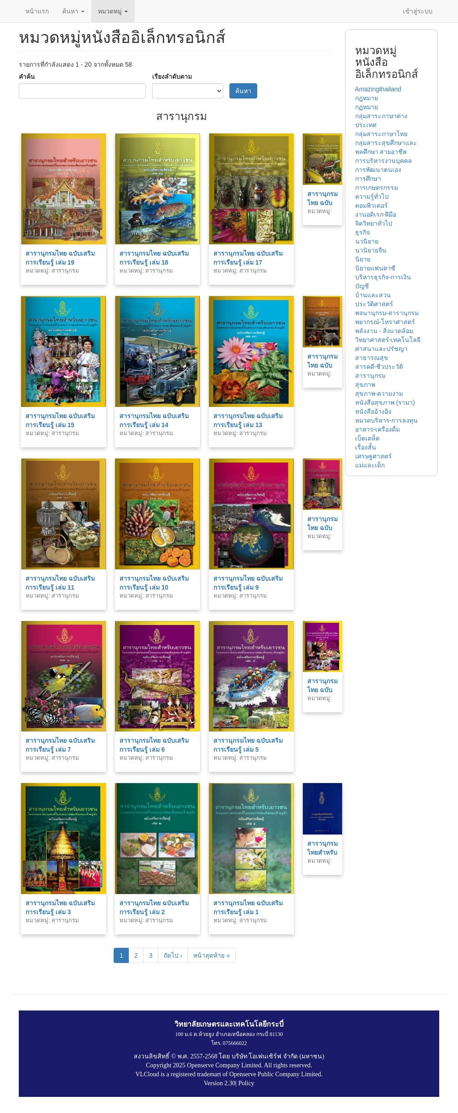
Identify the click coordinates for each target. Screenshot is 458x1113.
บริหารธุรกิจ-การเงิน (383, 277)
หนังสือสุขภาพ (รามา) (385, 402)
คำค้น (27, 76)
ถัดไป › (173, 955)
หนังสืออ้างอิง (373, 411)
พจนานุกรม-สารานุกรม (387, 313)
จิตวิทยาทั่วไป (373, 223)
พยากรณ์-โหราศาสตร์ (385, 321)
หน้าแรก (37, 11)
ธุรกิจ (362, 232)
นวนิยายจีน (370, 250)
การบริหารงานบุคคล (383, 160)
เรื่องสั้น (365, 447)
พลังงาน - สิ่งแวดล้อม (384, 330)
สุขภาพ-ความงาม (379, 393)
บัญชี (362, 286)
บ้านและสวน (373, 295)
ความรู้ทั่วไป (372, 196)
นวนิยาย (366, 241)
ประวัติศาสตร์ (374, 304)
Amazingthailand (378, 89)
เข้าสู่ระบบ (418, 11)
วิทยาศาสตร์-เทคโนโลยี (388, 339)
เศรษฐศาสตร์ (373, 456)
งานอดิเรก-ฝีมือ (376, 214)
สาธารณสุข (371, 357)
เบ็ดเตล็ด (367, 438)
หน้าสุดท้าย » (211, 955)
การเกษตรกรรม (376, 187)
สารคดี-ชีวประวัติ (379, 366)
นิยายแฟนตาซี (375, 268)
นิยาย (362, 259)
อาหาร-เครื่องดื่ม (377, 429)
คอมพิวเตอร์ (371, 205)
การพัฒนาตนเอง (378, 169)
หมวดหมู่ (113, 11)
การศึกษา (368, 178)
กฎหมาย (366, 98)
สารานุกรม (370, 375)
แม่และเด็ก (370, 465)
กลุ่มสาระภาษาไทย (381, 133)
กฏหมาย (366, 107)
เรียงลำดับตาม (172, 76)
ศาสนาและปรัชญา (381, 348)
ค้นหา (73, 11)
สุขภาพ (365, 384)
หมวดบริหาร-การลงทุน (386, 420)
